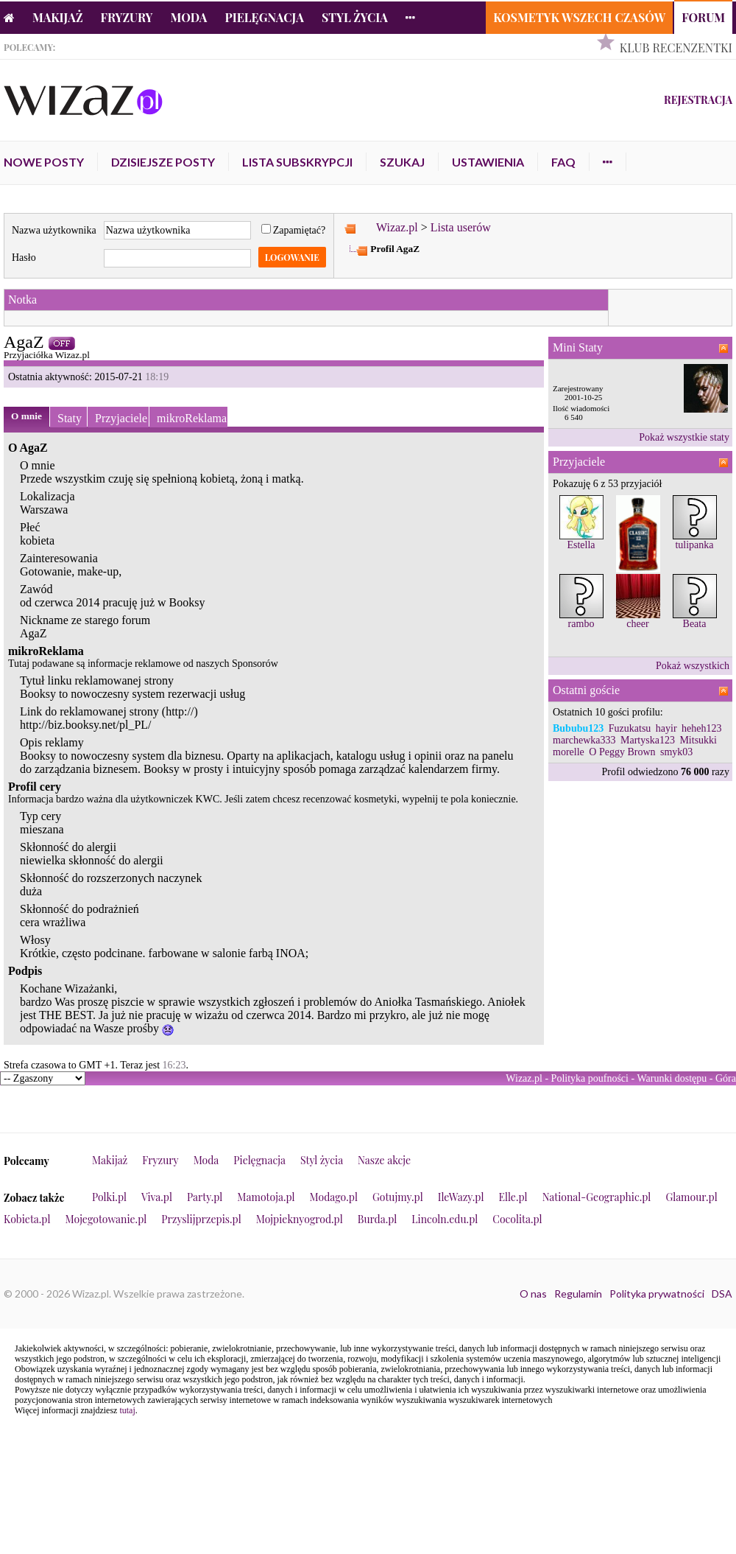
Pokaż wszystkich (692, 665)
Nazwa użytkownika (54, 230)
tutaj (127, 1410)
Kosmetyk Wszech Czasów (579, 17)
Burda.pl (377, 1219)
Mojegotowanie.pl (106, 1219)
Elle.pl (512, 1197)
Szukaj (402, 162)
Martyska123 (647, 740)
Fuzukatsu (630, 728)
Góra (725, 1078)
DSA (722, 1293)
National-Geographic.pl (596, 1197)
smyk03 (676, 751)
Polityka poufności (590, 1078)
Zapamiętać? (293, 230)
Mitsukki (698, 740)
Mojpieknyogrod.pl (299, 1219)
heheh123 (701, 728)
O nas (533, 1293)
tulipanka (694, 544)
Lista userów (461, 227)
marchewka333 (584, 740)
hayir (666, 728)
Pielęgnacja (263, 17)
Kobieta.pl (27, 1219)
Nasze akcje (384, 1160)
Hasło (24, 257)
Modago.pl (334, 1197)
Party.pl (204, 1197)
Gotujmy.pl (397, 1197)
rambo (581, 623)
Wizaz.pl (397, 227)
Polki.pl (109, 1197)
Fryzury (127, 17)
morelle (568, 751)
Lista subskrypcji (297, 162)
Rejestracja (698, 100)
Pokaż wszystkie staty (684, 437)
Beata (695, 623)
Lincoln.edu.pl (444, 1219)
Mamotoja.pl (265, 1197)
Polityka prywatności (656, 1293)
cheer (637, 623)
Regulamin (578, 1293)
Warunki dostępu (672, 1078)
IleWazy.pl (461, 1197)
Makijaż (57, 17)
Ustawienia (488, 162)
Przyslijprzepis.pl (201, 1219)
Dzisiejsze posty (163, 162)
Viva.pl (156, 1197)
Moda (189, 17)
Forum (703, 17)
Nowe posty (44, 162)
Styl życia (355, 17)
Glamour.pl (691, 1197)
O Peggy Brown (622, 751)
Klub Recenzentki (676, 47)
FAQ (563, 162)
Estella (581, 544)
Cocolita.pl (517, 1219)
